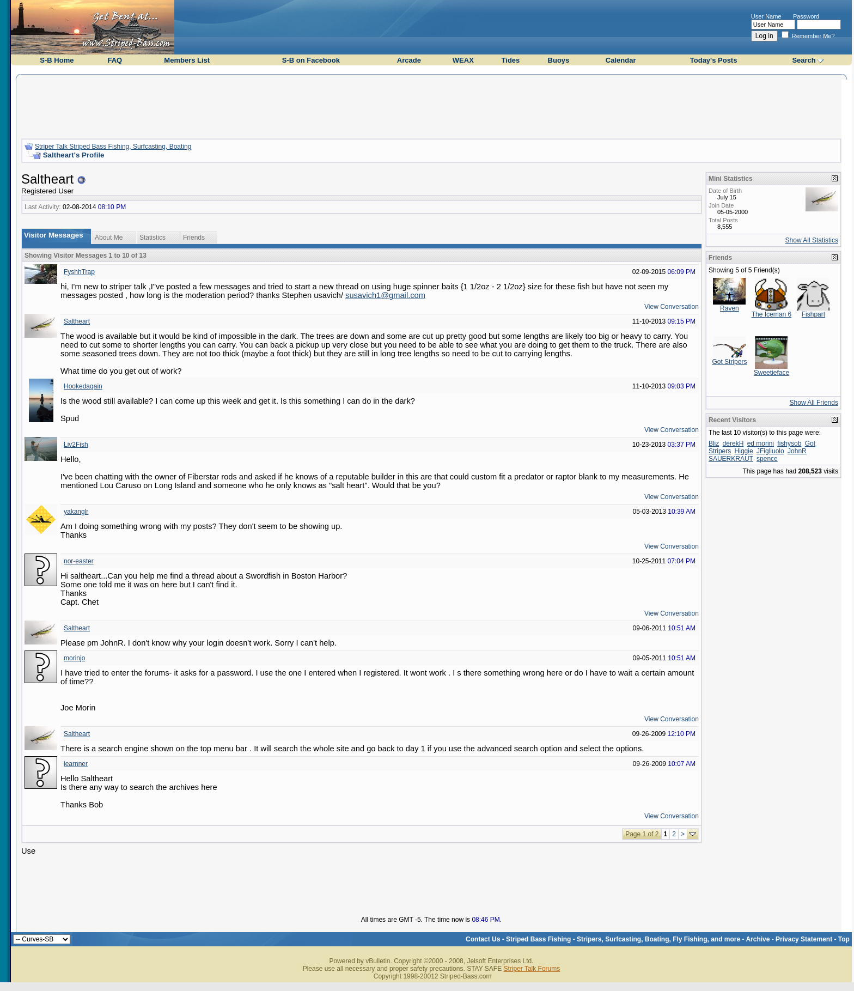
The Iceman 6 (771, 314)
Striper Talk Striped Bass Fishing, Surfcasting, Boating (113, 146)
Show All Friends (814, 402)
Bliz (714, 443)
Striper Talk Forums (531, 968)
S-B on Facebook (311, 60)
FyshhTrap (79, 272)
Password (806, 16)
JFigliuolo (770, 451)
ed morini (760, 443)
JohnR (797, 451)
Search (803, 60)
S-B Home (57, 60)
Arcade (409, 60)
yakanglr (76, 511)
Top (844, 939)
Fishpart (813, 314)
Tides (511, 60)
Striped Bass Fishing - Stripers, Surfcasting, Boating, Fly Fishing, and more (623, 939)
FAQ (114, 60)
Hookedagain (83, 386)
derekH (733, 443)
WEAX (463, 60)
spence (767, 459)
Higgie (744, 451)
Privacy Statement (804, 939)
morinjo (74, 658)
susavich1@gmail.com (385, 295)
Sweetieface (771, 372)
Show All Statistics (811, 240)
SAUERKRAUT (731, 459)
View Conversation (671, 307)
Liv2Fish (76, 444)
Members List (187, 60)
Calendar (621, 60)
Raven (729, 308)
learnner (76, 764)
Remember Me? (808, 36)
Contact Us (483, 939)
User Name (766, 16)
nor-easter (79, 561)
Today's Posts (713, 60)
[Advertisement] (431, 105)
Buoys (559, 60)
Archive (758, 939)
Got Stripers (729, 362)
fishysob (789, 443)
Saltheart (77, 321)
